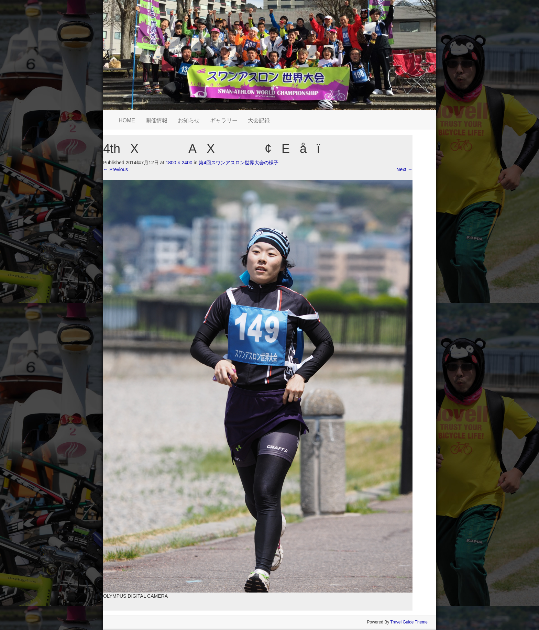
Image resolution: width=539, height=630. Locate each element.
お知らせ (189, 120)
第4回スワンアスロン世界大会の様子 (238, 162)
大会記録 (259, 120)
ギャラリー (224, 120)
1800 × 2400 (178, 162)
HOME (127, 120)
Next (404, 169)
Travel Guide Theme (409, 622)
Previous (115, 169)
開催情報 (156, 120)
